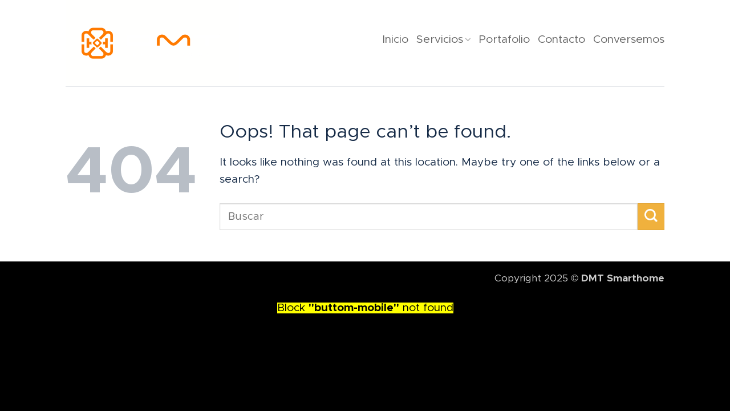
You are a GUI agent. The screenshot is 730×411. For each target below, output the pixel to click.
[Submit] (651, 216)
